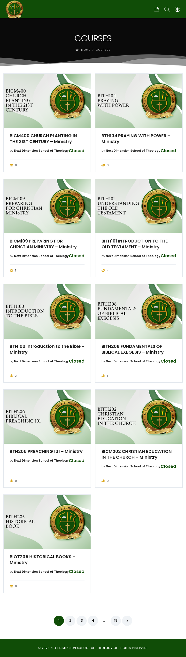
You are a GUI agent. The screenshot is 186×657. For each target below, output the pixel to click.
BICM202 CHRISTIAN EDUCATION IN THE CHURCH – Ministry (136, 454)
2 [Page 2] (70, 620)
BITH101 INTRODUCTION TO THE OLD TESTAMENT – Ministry (134, 244)
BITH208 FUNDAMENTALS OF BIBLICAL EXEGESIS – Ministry (132, 349)
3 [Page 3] (82, 620)
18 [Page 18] (115, 620)
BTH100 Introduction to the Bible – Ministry (47, 349)
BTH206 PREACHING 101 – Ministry (46, 451)
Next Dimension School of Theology (41, 151)
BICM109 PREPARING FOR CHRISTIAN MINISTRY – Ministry (43, 244)
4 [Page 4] (93, 620)
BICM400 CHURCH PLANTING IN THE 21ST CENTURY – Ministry (43, 138)
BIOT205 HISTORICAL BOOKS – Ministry (42, 559)
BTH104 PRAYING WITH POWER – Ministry (135, 138)
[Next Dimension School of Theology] (14, 9)
